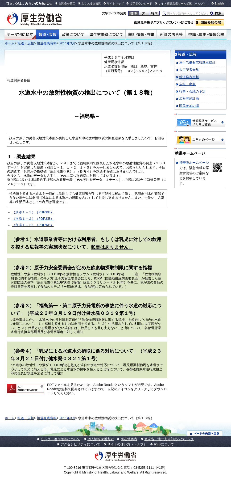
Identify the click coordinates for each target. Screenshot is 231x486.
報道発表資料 (47, 43)
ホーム (10, 43)
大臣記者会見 (189, 70)
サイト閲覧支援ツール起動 (175, 3)
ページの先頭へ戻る (205, 433)
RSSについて (164, 444)
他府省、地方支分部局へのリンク (169, 439)
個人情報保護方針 (100, 439)
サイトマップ (115, 3)
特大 (154, 13)
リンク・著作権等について (60, 439)
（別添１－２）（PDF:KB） (33, 218)
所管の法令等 (171, 34)
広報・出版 (187, 84)
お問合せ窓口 (66, 3)
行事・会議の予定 (192, 91)
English (219, 3)
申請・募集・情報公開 (206, 34)
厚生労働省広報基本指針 (197, 62)
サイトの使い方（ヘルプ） (127, 444)
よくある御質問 (91, 3)
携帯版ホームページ (194, 163)
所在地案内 (129, 439)
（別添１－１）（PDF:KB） (33, 212)
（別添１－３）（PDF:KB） (33, 225)
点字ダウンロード (141, 3)
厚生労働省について (106, 34)
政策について (73, 34)
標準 (133, 13)
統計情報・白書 (141, 34)
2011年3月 (67, 43)
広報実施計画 (189, 98)
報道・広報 (47, 34)
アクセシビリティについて (80, 444)
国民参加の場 (210, 22)
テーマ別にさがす (20, 34)
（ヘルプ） (199, 3)
